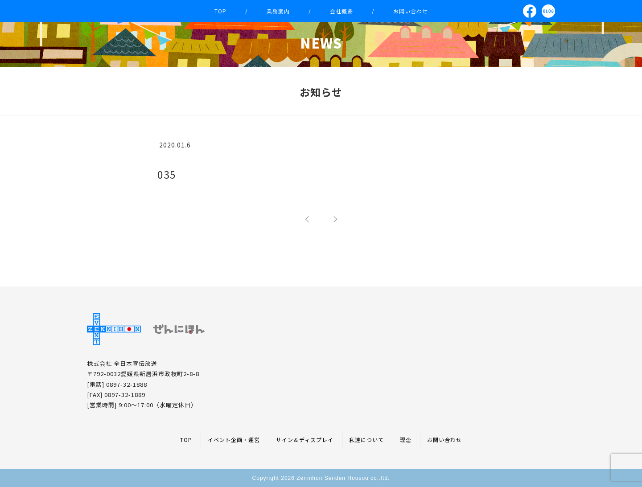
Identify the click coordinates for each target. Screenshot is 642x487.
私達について (366, 439)
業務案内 (278, 11)
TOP (220, 11)
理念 (406, 439)
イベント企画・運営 (234, 439)
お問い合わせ (410, 11)
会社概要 (341, 11)
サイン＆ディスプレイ (304, 439)
